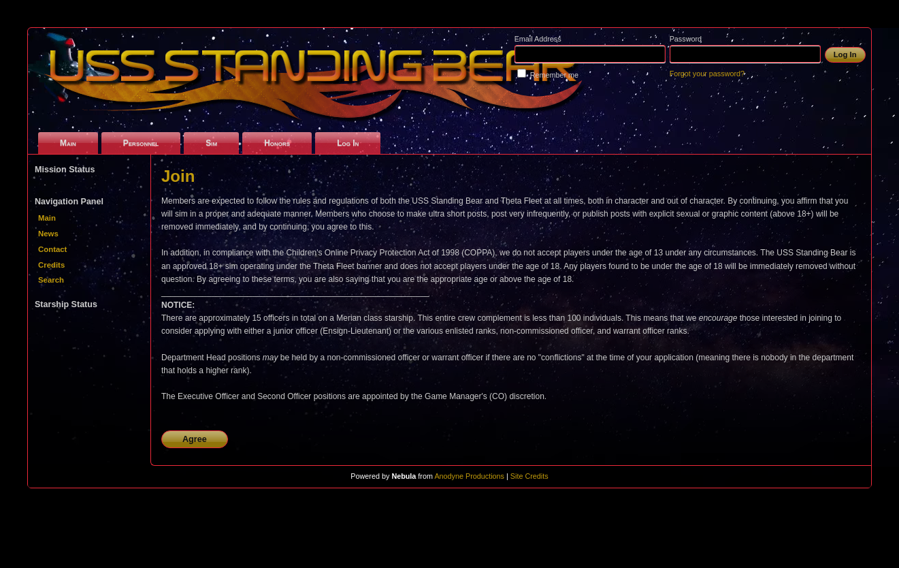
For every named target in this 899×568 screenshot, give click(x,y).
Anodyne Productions (469, 476)
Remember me (554, 75)
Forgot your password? (707, 73)
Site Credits (529, 476)
